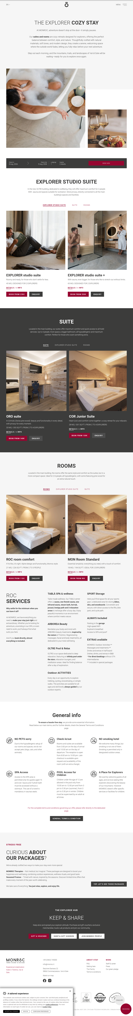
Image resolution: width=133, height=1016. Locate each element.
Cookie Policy (46, 1007)
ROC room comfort (20, 559)
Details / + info (14, 288)
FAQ (88, 963)
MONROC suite (17, 416)
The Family (91, 969)
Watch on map (48, 975)
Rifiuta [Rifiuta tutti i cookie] (25, 1011)
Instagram (49, 980)
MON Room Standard (83, 559)
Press (108, 966)
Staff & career (111, 963)
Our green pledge (112, 969)
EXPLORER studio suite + (86, 275)
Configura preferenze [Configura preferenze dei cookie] (41, 1011)
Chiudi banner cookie (70, 991)
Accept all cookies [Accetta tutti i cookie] (11, 1011)
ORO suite (76, 416)
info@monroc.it (48, 964)
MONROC (66, 4)
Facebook (44, 980)
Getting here (91, 966)
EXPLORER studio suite (23, 275)
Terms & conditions (94, 972)
